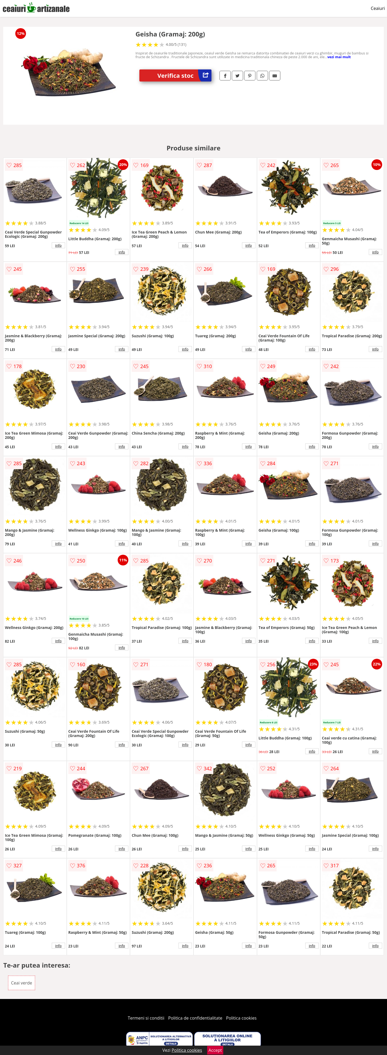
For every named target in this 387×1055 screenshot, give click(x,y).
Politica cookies (241, 1018)
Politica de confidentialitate (195, 1018)
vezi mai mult (339, 56)
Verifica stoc (184, 75)
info (58, 245)
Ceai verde (21, 983)
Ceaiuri (378, 8)
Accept (215, 1050)
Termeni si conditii (146, 1018)
